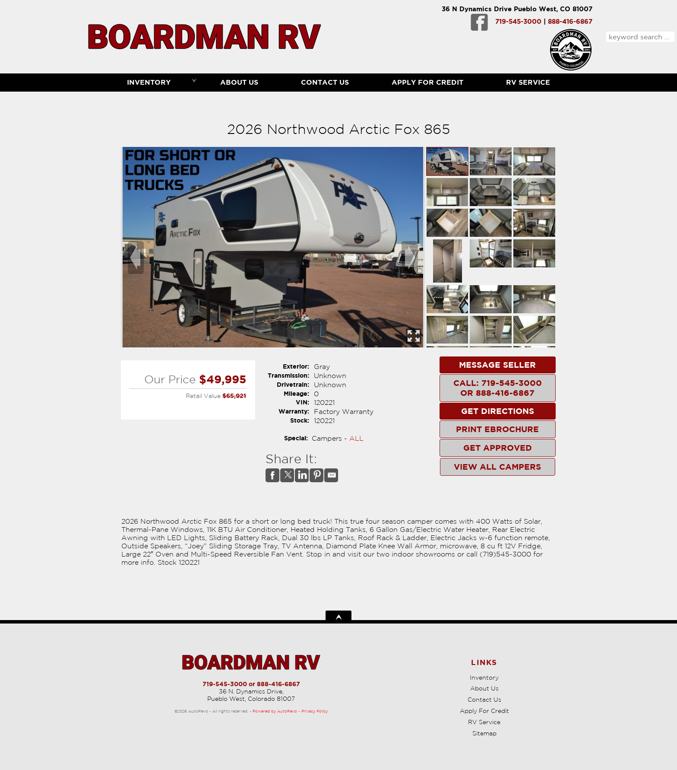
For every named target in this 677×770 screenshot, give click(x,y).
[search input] (640, 37)
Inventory (484, 677)
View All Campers (497, 466)
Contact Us (484, 699)
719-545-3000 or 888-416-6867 (251, 683)
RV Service (484, 722)
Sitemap (484, 733)
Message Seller (497, 364)
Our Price (170, 379)
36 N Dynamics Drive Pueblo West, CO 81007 (517, 9)
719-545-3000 (518, 21)
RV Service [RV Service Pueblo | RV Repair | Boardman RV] (528, 82)
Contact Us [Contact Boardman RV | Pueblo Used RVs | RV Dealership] (325, 82)
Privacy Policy (314, 711)
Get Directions (497, 411)
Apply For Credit (427, 82)
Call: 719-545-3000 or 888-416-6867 (497, 388)
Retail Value (203, 395)
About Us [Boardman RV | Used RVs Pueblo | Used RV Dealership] (239, 82)
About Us (484, 688)
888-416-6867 (570, 21)
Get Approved (497, 447)
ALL (356, 438)
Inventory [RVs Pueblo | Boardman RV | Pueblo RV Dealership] (149, 82)
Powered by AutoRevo (275, 711)
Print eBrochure (497, 429)
